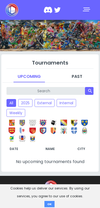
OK (49, 204)
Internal (66, 103)
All (11, 103)
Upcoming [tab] (29, 76)
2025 (25, 103)
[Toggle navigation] (87, 9)
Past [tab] (77, 76)
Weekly (15, 112)
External (44, 103)
